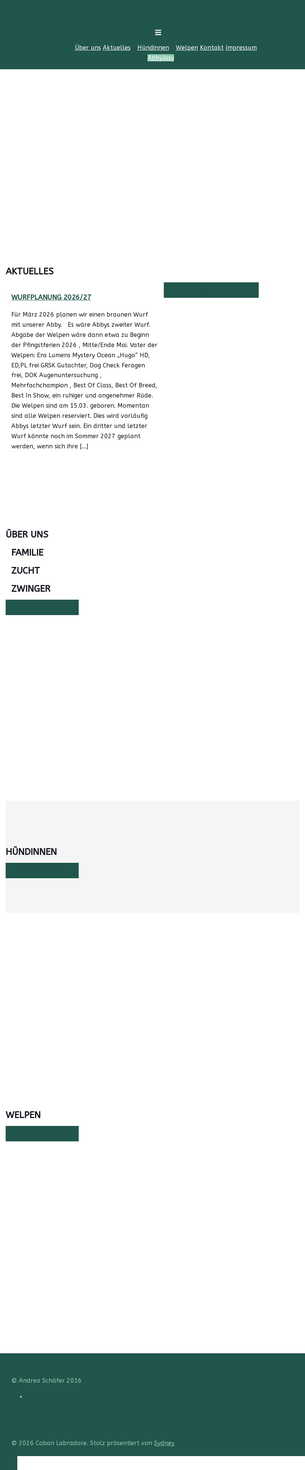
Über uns (88, 47)
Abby (155, 57)
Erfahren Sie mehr (42, 607)
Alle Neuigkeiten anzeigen (211, 290)
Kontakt (212, 47)
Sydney (164, 1443)
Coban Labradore (158, 10)
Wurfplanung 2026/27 (51, 297)
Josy (168, 57)
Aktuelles (117, 47)
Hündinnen (153, 47)
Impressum (241, 47)
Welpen (187, 47)
